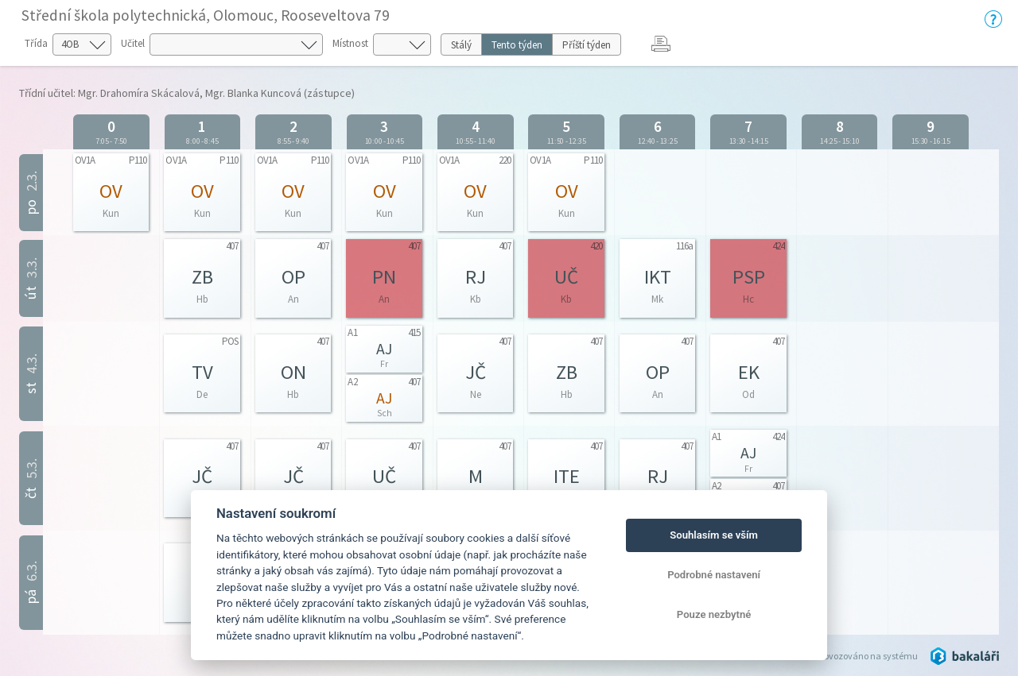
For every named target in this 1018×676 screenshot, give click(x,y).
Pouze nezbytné (714, 614)
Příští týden (586, 45)
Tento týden (517, 45)
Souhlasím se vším (714, 535)
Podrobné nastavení (713, 575)
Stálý (461, 45)
